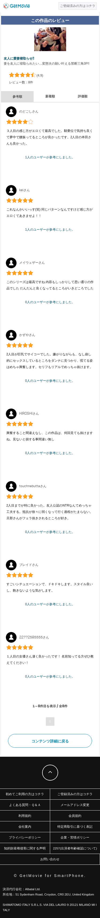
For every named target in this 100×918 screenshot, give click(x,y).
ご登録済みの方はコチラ (75, 794)
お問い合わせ (49, 859)
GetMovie (16, 6)
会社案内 (24, 827)
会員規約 (75, 816)
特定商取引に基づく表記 (75, 827)
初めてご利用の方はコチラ (25, 794)
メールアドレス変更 (75, 805)
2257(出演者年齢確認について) (75, 848)
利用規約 (24, 816)
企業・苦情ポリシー (75, 837)
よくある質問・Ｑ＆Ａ (25, 805)
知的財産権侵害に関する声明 (25, 848)
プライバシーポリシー (25, 837)
